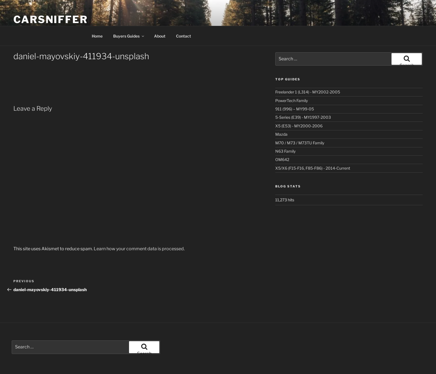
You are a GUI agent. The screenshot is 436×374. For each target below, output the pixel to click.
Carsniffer (50, 19)
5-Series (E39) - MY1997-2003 (303, 117)
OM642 (282, 159)
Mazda (281, 134)
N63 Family (285, 151)
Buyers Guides (129, 36)
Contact (183, 36)
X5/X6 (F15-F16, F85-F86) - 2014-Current (312, 168)
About (159, 36)
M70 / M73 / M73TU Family (299, 142)
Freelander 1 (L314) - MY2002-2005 (307, 92)
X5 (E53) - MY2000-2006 (299, 125)
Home (97, 36)
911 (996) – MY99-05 (294, 108)
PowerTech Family (291, 100)
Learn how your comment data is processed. (139, 248)
